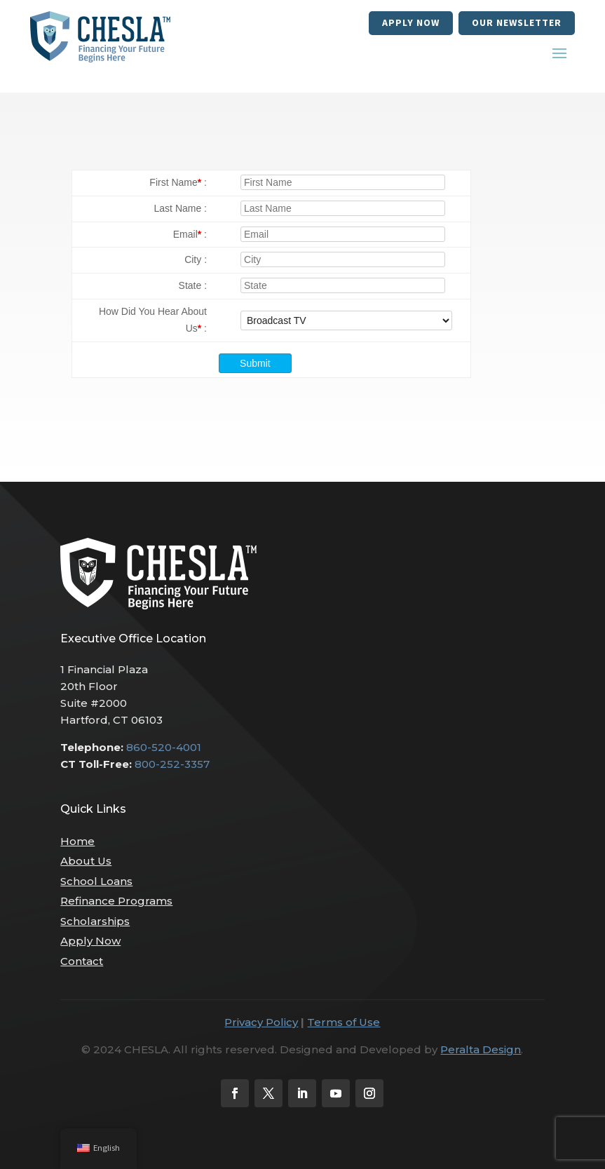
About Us (85, 860)
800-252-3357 (172, 764)
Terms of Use (343, 1022)
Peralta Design (480, 1049)
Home (77, 841)
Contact (81, 961)
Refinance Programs (116, 900)
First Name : (178, 182)
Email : (190, 234)
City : (195, 259)
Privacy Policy (261, 1022)
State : (193, 285)
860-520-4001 (163, 747)
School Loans (96, 881)
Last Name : (180, 208)
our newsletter (517, 22)
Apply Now (411, 22)
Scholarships (95, 921)
